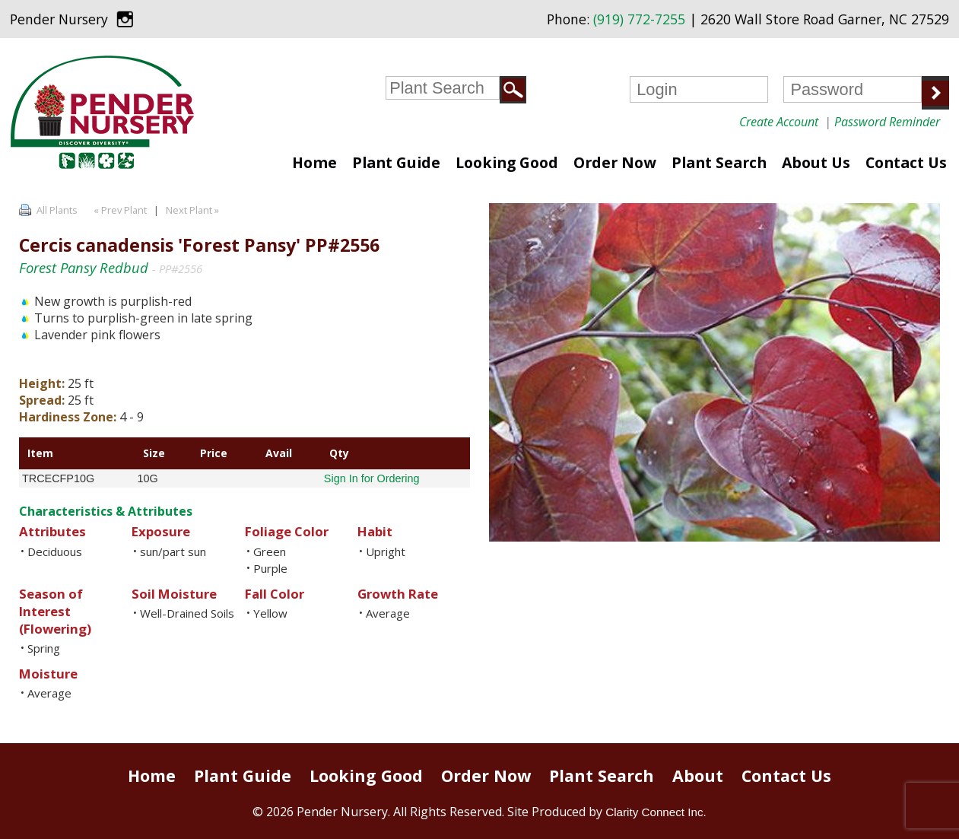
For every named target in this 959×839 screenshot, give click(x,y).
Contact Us (906, 162)
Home (314, 162)
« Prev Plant (119, 210)
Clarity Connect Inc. (656, 812)
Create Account (778, 121)
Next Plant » (193, 210)
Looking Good (507, 162)
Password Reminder (887, 121)
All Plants (57, 210)
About (697, 775)
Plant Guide (396, 162)
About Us (816, 162)
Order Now (614, 162)
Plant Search (719, 162)
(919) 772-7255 (639, 19)
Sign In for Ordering (372, 478)
